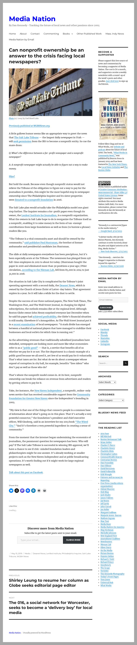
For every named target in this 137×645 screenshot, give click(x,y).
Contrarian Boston (109, 460)
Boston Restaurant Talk (111, 439)
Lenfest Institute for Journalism (39, 215)
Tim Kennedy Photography (112, 574)
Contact (35, 33)
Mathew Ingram (108, 518)
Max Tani (105, 521)
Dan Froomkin (107, 463)
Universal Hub (107, 582)
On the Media (106, 550)
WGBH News (23, 556)
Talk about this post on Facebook (26, 472)
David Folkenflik (108, 471)
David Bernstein (108, 469)
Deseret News (67, 285)
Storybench (106, 565)
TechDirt (104, 571)
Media (27, 553)
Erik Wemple (106, 474)
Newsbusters (106, 542)
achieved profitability (44, 316)
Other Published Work (89, 33)
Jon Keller (105, 509)
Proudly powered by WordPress (37, 633)
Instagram (105, 344)
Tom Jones (105, 580)
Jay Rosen (105, 501)
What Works (106, 585)
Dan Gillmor (106, 466)
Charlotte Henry (108, 448)
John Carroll (106, 506)
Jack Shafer (106, 495)
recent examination (24, 324)
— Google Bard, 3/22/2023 (110, 231)
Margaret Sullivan (108, 512)
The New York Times (117, 164)
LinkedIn (105, 341)
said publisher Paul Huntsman (41, 242)
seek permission (22, 141)
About (23, 33)
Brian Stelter (106, 442)
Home (12, 33)
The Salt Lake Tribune (26, 137)
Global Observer (108, 489)
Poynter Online (107, 556)
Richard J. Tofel (107, 559)
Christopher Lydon (109, 454)
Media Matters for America (112, 527)
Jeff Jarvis (105, 504)
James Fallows (107, 498)
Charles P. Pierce (108, 445)
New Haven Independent (48, 390)
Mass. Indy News (115, 33)
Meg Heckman (107, 530)
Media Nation (32, 19)
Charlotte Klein (107, 451)
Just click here (112, 81)
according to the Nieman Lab (38, 269)
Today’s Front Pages (110, 577)
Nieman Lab (106, 544)
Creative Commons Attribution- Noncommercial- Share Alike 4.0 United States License (113, 192)
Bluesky (104, 332)
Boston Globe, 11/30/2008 (112, 266)
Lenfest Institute (53, 553)
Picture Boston (107, 553)
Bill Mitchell (106, 436)
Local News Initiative (111, 167)
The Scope (105, 568)
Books (66, 33)
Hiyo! (12, 176)
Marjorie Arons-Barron (111, 515)
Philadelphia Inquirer (71, 553)
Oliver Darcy (106, 547)
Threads (104, 335)
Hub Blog (105, 492)
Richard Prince (107, 562)
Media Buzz (106, 524)
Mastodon (105, 338)
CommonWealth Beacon (111, 457)
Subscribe (73, 540)
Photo (11, 118)
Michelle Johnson (108, 533)
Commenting (51, 33)
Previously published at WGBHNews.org (29, 125)
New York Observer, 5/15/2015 (114, 251)
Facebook (105, 329)
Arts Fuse (105, 433)
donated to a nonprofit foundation (34, 199)
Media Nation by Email (21, 39)
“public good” (30, 347)
